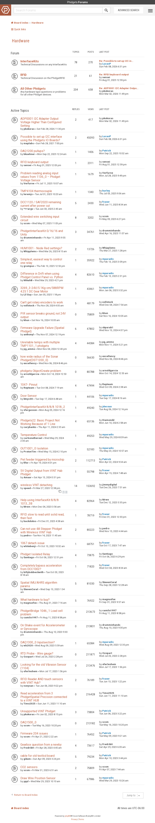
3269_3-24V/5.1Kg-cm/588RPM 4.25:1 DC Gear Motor (41, 289)
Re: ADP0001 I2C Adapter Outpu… (118, 88)
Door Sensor (28, 395)
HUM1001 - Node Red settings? (41, 248)
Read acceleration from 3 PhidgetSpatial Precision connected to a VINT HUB (43, 697)
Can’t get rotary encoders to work (41, 302)
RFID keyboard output (34, 162)
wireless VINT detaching (36, 485)
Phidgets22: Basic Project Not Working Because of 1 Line (40, 422)
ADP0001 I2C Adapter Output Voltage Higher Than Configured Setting (40, 122)
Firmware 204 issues (34, 733)
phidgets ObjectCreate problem (40, 371)
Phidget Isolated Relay (35, 554)
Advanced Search (128, 10)
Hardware (20, 40)
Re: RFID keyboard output (114, 74)
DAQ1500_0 (28, 722)
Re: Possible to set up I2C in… (116, 61)
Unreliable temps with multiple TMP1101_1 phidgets (40, 344)
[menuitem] (74, 819)
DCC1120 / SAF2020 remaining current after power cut (40, 203)
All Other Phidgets (33, 88)
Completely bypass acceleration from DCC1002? (41, 567)
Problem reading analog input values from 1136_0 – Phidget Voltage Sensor (40, 176)
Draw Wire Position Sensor (38, 778)
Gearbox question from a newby (40, 744)
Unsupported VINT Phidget (37, 711)
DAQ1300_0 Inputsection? (37, 642)
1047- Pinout (28, 384)
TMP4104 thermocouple (36, 191)
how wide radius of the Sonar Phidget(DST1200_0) (39, 358)
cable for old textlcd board (37, 755)
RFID (23, 75)
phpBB (68, 816)
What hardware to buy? (35, 599)
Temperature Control (33, 435)
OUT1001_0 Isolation (34, 448)
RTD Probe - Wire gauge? (36, 653)
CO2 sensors (28, 767)
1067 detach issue (32, 543)
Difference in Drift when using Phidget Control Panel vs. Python (41, 275)
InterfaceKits (29, 61)
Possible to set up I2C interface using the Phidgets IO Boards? (41, 138)
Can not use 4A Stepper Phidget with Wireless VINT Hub (41, 530)
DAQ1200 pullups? (32, 151)
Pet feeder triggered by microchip (42, 459)
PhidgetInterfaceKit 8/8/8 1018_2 (42, 407)
